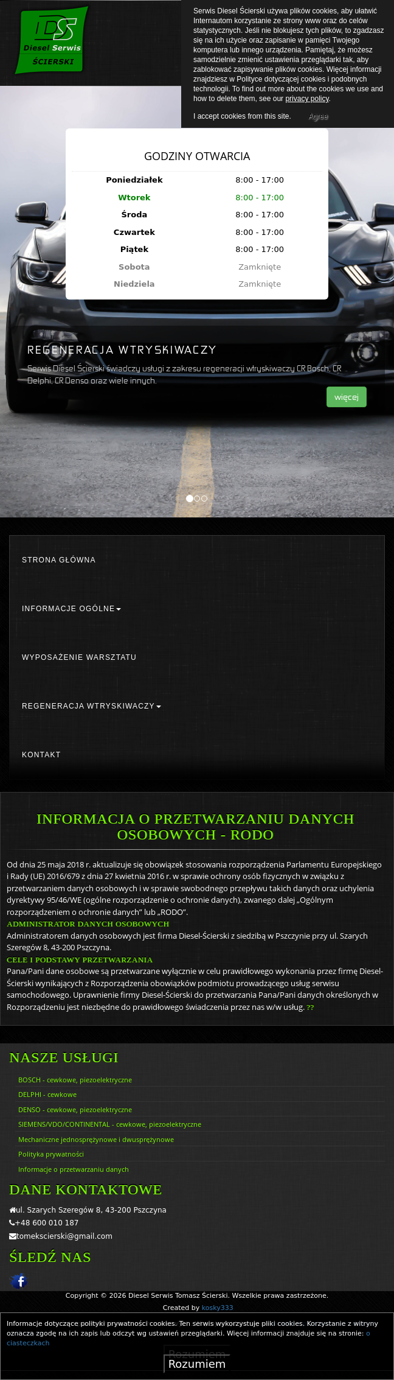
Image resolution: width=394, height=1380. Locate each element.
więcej (346, 396)
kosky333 (217, 1308)
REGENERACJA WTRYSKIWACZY (91, 706)
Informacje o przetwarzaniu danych (73, 1169)
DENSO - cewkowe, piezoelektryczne (75, 1109)
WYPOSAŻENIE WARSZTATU (79, 657)
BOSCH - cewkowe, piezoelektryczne (75, 1079)
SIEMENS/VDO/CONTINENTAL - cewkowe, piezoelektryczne (109, 1124)
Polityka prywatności (51, 1153)
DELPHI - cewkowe (47, 1094)
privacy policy (306, 98)
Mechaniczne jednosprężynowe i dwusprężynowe (96, 1139)
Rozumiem (197, 1363)
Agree (318, 114)
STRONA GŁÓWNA (59, 560)
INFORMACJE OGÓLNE (71, 608)
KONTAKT (41, 755)
